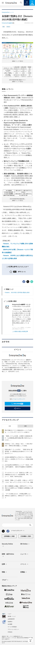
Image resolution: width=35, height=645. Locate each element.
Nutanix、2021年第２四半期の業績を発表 (17, 292)
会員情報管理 (11, 619)
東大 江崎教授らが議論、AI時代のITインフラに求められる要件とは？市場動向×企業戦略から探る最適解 (19, 488)
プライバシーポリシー (13, 629)
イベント (24, 564)
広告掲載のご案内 (26, 536)
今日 (10, 426)
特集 (4, 572)
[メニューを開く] (3, 3)
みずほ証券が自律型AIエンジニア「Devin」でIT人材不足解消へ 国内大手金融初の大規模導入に (19, 467)
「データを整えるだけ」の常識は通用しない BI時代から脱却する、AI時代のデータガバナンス (18, 495)
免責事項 (10, 621)
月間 (25, 426)
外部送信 (10, 632)
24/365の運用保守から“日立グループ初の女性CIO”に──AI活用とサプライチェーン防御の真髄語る (19, 459)
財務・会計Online (8, 555)
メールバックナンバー (17, 399)
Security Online (7, 545)
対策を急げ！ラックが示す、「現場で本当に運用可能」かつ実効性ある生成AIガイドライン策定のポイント (18, 451)
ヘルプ (9, 613)
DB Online (25, 544)
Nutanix (8, 26)
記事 (4, 564)
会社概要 (10, 624)
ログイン (17, 408)
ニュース (24, 554)
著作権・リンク (12, 616)
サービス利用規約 (12, 626)
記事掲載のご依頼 (9, 536)
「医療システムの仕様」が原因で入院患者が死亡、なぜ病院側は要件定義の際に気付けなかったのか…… (18, 438)
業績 (3, 26)
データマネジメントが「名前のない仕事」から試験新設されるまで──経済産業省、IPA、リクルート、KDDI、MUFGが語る (18, 474)
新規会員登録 (17, 404)
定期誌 (23, 572)
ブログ (5, 580)
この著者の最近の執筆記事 (20, 331)
